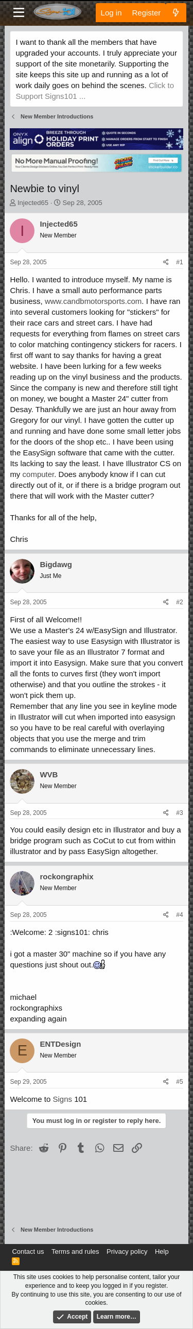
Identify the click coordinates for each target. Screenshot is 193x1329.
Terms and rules (75, 1251)
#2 (179, 602)
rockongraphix (66, 876)
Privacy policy (127, 1251)
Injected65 (32, 203)
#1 (179, 262)
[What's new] (176, 12)
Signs (62, 1099)
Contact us (28, 1251)
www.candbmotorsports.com (93, 301)
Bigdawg (56, 564)
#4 (179, 914)
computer (39, 474)
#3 (179, 812)
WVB (49, 774)
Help (162, 1251)
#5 (179, 1081)
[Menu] (19, 13)
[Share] (166, 262)
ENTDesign (60, 1044)
